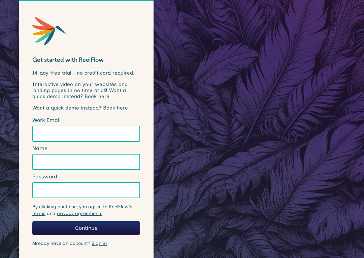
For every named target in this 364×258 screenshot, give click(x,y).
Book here (115, 108)
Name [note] (39, 148)
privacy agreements (79, 213)
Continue (86, 228)
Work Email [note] (46, 120)
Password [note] (44, 176)
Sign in (99, 243)
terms (38, 213)
